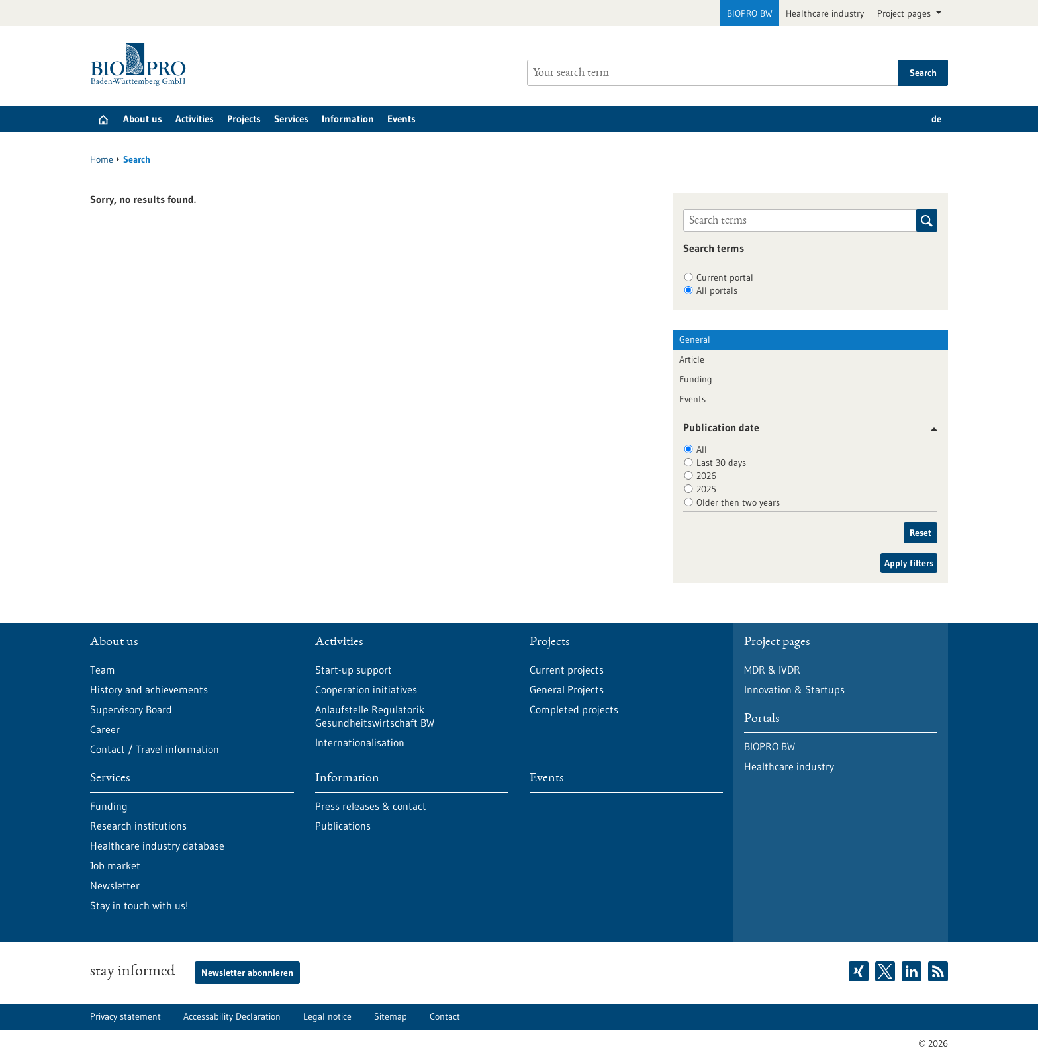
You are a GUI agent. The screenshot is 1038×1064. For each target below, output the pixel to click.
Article (691, 359)
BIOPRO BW (750, 13)
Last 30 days (721, 462)
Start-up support (353, 669)
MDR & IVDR (772, 669)
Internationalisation (359, 742)
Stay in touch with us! (139, 905)
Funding (695, 379)
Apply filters (908, 563)
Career (105, 729)
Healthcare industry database (157, 845)
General (694, 339)
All (701, 449)
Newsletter (115, 885)
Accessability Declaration (232, 1016)
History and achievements (149, 689)
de (936, 118)
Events (401, 118)
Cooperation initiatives (366, 689)
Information (348, 118)
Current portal (724, 277)
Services (291, 118)
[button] (929, 429)
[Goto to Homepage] (141, 64)
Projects (244, 118)
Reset (920, 533)
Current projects (567, 669)
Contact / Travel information (154, 749)
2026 (706, 476)
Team (102, 669)
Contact (445, 1016)
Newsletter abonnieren (247, 973)
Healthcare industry (825, 13)
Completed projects (574, 709)
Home (101, 159)
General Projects (567, 689)
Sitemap (390, 1016)
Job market (115, 865)
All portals (716, 290)
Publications (343, 825)
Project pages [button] (905, 13)
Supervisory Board (131, 709)
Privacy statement (125, 1016)
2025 (706, 489)
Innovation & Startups (794, 689)
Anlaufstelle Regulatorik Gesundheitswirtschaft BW (374, 716)
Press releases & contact (370, 806)
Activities (194, 118)
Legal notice (327, 1016)
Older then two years (738, 502)
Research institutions (138, 825)
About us (142, 118)
